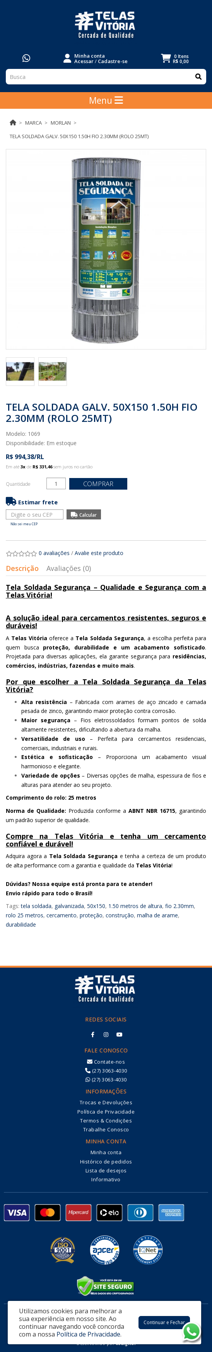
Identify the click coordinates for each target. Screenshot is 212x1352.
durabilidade (21, 924)
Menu (106, 100)
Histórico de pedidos (106, 1161)
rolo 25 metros (24, 915)
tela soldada (36, 906)
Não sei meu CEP (24, 524)
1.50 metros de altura (135, 906)
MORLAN (61, 122)
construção (120, 915)
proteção (91, 915)
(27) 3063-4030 (106, 1070)
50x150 (96, 906)
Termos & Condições (106, 1120)
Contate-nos (106, 1061)
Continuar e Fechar (164, 1322)
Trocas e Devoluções (106, 1102)
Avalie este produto (99, 553)
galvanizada (69, 906)
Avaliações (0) (68, 568)
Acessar (84, 61)
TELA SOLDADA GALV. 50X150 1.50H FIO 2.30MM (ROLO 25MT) (79, 136)
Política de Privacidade (106, 1111)
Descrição (22, 568)
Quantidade (18, 484)
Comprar (98, 483)
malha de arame (157, 915)
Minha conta (106, 1152)
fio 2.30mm (179, 906)
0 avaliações (54, 553)
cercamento (61, 915)
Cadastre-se (113, 61)
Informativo (106, 1179)
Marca (33, 122)
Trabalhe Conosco (106, 1129)
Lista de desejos (106, 1170)
